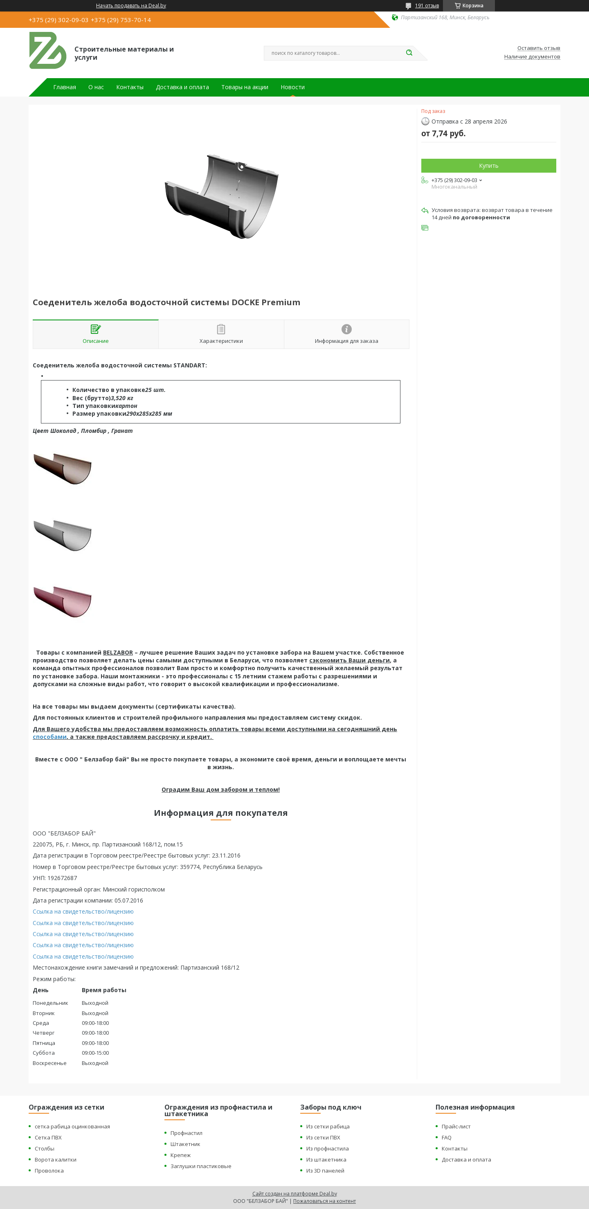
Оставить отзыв (538, 48)
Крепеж (181, 1155)
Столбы (44, 1148)
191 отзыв (427, 5)
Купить (489, 165)
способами (50, 737)
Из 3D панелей (325, 1170)
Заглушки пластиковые (201, 1166)
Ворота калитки (55, 1159)
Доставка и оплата (182, 87)
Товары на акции (244, 87)
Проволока (49, 1170)
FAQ (447, 1137)
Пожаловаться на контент (324, 1201)
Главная (64, 87)
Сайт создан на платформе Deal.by (294, 1193)
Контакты (130, 87)
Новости (293, 87)
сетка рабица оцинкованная (72, 1126)
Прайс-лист (456, 1126)
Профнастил (186, 1133)
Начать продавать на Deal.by (131, 6)
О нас (96, 87)
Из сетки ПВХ (323, 1137)
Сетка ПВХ (48, 1137)
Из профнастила (327, 1148)
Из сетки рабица (328, 1126)
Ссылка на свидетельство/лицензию (83, 911)
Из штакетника (326, 1159)
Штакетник (185, 1144)
